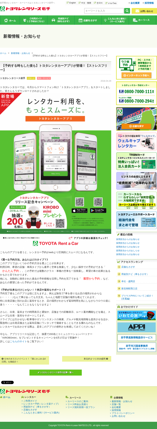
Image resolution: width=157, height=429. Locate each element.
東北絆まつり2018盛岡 (96, 359)
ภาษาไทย (112, 3)
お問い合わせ (144, 11)
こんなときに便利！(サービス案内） (42, 412)
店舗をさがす (88, 20)
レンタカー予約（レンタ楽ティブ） (41, 403)
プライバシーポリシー (123, 413)
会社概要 (135, 3)
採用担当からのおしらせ (128, 250)
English (72, 3)
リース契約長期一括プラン (81, 407)
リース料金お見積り (78, 404)
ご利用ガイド (33, 20)
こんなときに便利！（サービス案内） (115, 20)
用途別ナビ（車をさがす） (61, 20)
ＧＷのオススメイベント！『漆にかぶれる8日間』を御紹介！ (24, 360)
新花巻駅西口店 (129, 288)
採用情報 (149, 3)
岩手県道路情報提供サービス (137, 337)
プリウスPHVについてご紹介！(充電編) (137, 297)
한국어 (100, 3)
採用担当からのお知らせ (128, 239)
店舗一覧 (116, 404)
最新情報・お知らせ (122, 401)
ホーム (10, 20)
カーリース (142, 20)
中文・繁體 (86, 3)
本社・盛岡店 (128, 281)
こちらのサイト (18, 341)
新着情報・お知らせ (20, 53)
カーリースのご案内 (78, 401)
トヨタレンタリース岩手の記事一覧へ (55, 372)
